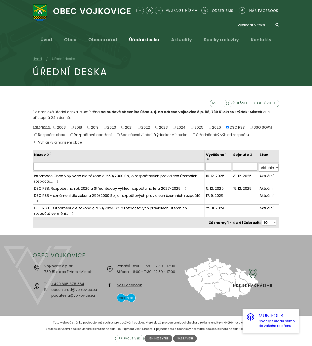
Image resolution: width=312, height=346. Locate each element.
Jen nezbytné (158, 338)
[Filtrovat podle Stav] (269, 167)
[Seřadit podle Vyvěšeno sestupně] (208, 160)
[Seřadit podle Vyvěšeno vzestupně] (208, 159)
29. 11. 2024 (215, 207)
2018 (78, 127)
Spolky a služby (221, 40)
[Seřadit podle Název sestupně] (51, 155)
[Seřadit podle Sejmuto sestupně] (235, 160)
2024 (180, 127)
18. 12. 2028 (242, 188)
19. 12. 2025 (215, 175)
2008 (61, 127)
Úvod (46, 40)
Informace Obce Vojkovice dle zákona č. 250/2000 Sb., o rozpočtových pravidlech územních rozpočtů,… (115, 178)
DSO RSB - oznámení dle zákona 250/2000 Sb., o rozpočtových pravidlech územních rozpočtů (117, 198)
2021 (129, 127)
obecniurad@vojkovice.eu (74, 288)
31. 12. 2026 (242, 175)
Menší (159, 10)
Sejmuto (242, 155)
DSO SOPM (263, 127)
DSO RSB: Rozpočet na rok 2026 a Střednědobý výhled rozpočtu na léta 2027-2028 (111, 188)
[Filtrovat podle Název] (118, 167)
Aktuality (181, 40)
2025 (198, 127)
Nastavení (185, 338)
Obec (70, 40)
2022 (145, 127)
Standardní (149, 10)
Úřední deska (144, 40)
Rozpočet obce (51, 135)
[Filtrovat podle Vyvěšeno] (218, 167)
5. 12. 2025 (215, 188)
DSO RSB (237, 127)
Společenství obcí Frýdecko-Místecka (154, 135)
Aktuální (267, 175)
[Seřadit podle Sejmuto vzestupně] (235, 159)
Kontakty (261, 40)
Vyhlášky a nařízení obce (60, 143)
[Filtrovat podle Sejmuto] (245, 167)
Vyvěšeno (216, 155)
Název (41, 155)
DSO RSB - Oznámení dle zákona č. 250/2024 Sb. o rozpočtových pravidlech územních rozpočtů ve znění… (110, 210)
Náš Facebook (129, 284)
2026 (216, 127)
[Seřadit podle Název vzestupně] (51, 154)
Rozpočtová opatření (93, 135)
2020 (111, 127)
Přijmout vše (129, 338)
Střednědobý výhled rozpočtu (222, 135)
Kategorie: (42, 127)
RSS (214, 104)
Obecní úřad (102, 40)
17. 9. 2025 (215, 195)
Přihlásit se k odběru (252, 104)
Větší (140, 10)
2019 (94, 127)
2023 (163, 127)
